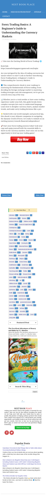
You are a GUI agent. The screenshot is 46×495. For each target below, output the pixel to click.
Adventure (12, 215)
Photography (21, 255)
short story (12, 311)
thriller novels (22, 314)
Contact (6, 16)
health (10, 292)
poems (11, 305)
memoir (11, 296)
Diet (19, 233)
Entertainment (13, 237)
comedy (25, 283)
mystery (11, 299)
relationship (29, 305)
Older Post (39, 195)
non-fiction (12, 302)
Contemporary (13, 227)
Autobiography (13, 218)
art (20, 280)
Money (11, 255)
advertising (12, 280)
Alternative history (24, 215)
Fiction (21, 240)
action (10, 277)
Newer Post (6, 195)
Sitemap (37, 12)
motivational (22, 296)
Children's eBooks (28, 221)
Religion (22, 258)
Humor (11, 249)
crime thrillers (12, 286)
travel (32, 314)
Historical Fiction (23, 246)
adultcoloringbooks (22, 277)
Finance (31, 240)
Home (4, 12)
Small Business (13, 265)
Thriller (25, 271)
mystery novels (22, 299)
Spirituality (12, 268)
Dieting (27, 233)
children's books (13, 283)
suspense (11, 314)
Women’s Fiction (27, 274)
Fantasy (11, 240)
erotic (21, 289)
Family (23, 237)
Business (24, 218)
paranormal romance (25, 302)
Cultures (11, 233)
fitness (30, 289)
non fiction (13, 39)
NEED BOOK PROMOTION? (21, 12)
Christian (11, 224)
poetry (19, 305)
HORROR (11, 246)
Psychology (12, 258)
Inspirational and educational (25, 249)
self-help (22, 308)
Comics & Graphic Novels (25, 224)
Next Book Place (21, 210)
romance (11, 308)
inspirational (21, 292)
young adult (12, 317)
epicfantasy (12, 289)
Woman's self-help (13, 274)
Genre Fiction (12, 243)
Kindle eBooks (12, 252)
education (7, 39)
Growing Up (24, 243)
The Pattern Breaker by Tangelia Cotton (15, 476)
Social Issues (25, 265)
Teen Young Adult (13, 271)
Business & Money (13, 221)
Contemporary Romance (15, 230)
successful (22, 311)
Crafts (28, 230)
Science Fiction (23, 261)
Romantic (11, 261)
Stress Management (25, 268)
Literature (24, 252)
